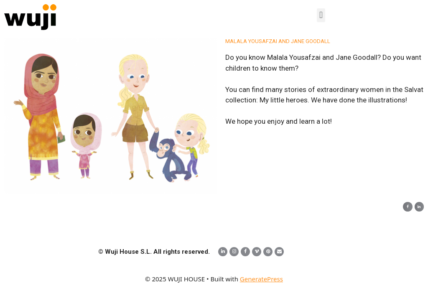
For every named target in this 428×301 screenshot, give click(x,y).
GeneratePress (261, 279)
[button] (321, 15)
